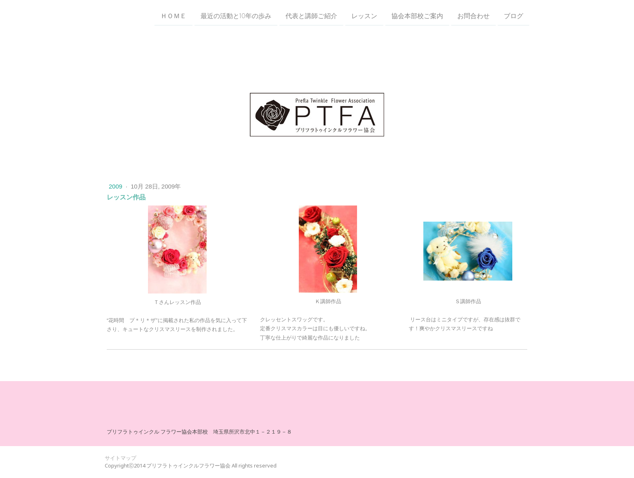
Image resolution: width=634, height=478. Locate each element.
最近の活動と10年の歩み (236, 15)
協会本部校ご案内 (417, 15)
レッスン (364, 15)
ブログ (513, 15)
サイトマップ (120, 457)
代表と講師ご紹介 (311, 15)
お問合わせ (473, 15)
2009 (116, 186)
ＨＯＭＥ (173, 15)
